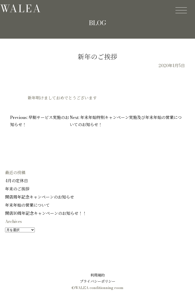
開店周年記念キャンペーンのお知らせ (39, 197)
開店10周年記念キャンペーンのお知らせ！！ (46, 213)
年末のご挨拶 (17, 189)
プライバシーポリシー (97, 281)
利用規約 (97, 275)
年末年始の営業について (27, 205)
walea (21, 8)
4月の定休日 (16, 181)
